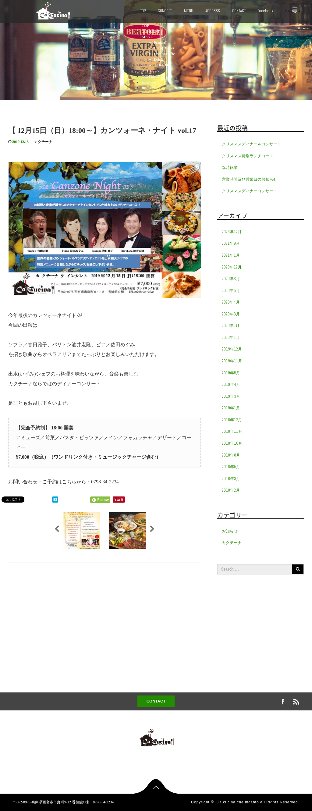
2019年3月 (231, 396)
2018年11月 (232, 431)
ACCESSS (212, 10)
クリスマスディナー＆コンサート (251, 144)
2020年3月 (231, 314)
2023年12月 (232, 231)
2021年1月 (231, 255)
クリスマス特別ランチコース (247, 155)
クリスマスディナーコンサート (249, 191)
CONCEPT (165, 10)
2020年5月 (231, 290)
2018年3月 (231, 478)
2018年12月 (232, 419)
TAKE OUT (163, 65)
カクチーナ (43, 142)
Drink (158, 59)
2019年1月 (231, 408)
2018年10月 (232, 443)
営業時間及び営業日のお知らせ (249, 179)
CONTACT (239, 10)
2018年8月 (231, 455)
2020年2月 (230, 325)
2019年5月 (231, 372)
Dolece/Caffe (164, 54)
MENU (188, 10)
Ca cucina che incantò (238, 802)
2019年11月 (232, 361)
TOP (143, 10)
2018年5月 (231, 466)
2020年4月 (231, 302)
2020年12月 (232, 267)
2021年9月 (231, 243)
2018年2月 (231, 490)
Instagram (150, 87)
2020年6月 (231, 278)
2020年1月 (231, 337)
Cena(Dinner (164, 48)
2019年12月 (232, 349)
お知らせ (230, 531)
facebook (265, 10)
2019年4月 (231, 384)
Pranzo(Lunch (165, 42)
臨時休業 (230, 167)
